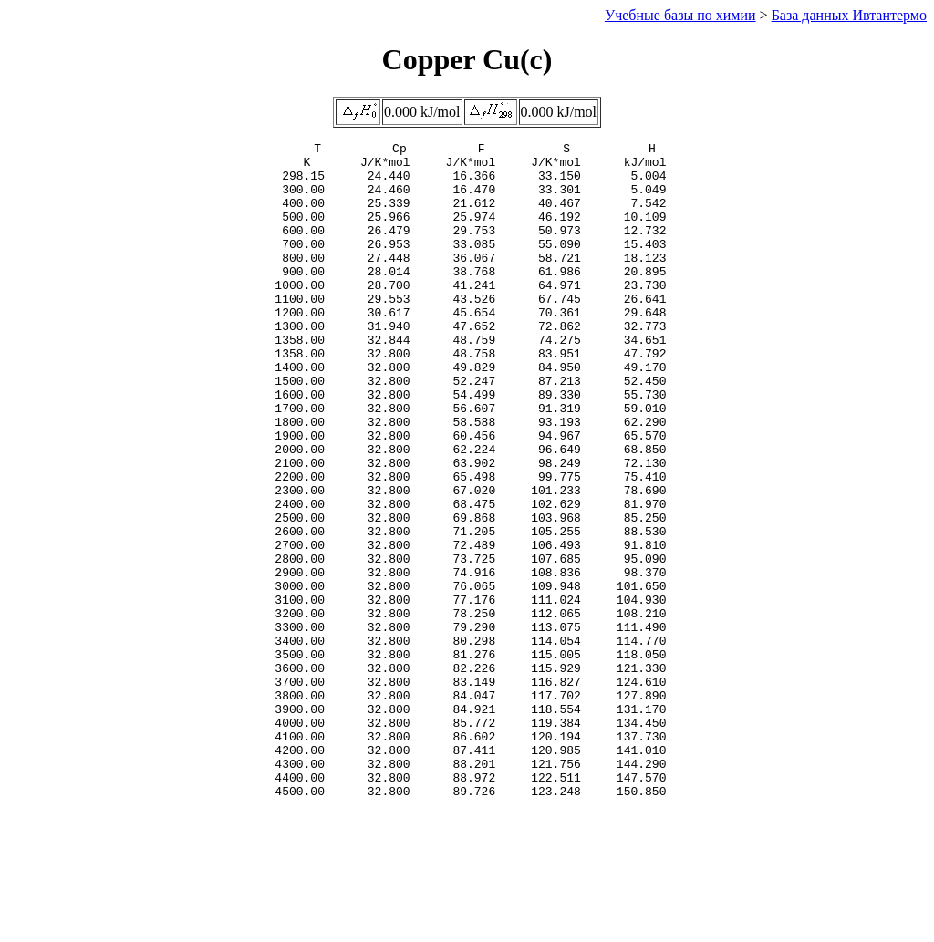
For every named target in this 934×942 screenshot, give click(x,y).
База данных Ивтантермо (849, 15)
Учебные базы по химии (680, 15)
